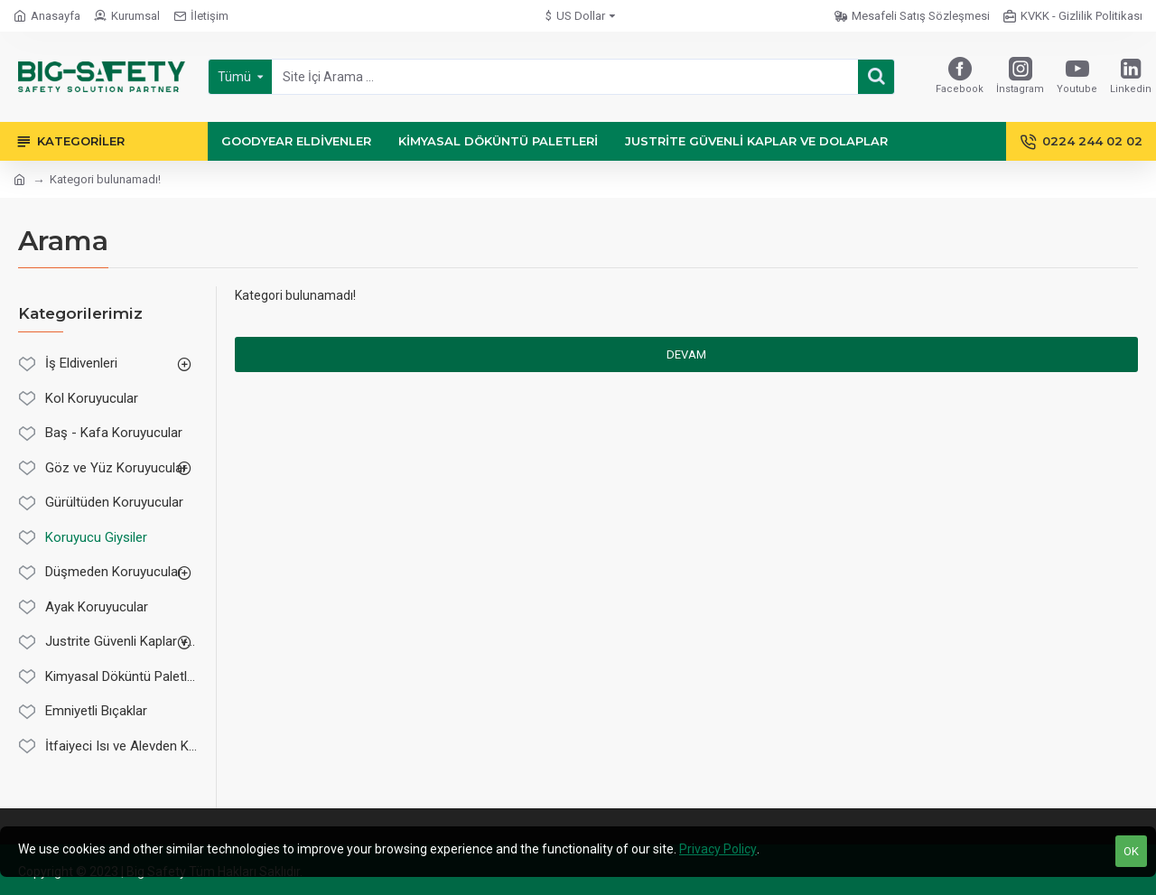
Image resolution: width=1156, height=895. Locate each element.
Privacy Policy (718, 849)
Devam (686, 354)
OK (1131, 851)
